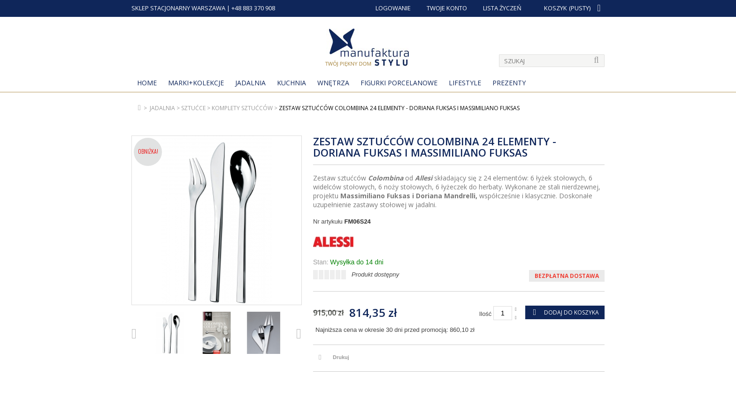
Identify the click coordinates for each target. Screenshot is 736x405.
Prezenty (509, 82)
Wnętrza (333, 82)
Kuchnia (291, 82)
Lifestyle (465, 82)
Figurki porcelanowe (398, 82)
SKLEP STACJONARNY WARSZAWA (178, 8)
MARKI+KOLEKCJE (196, 82)
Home (147, 82)
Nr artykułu (328, 221)
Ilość (485, 314)
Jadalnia (250, 82)
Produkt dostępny (375, 274)
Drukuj (341, 357)
